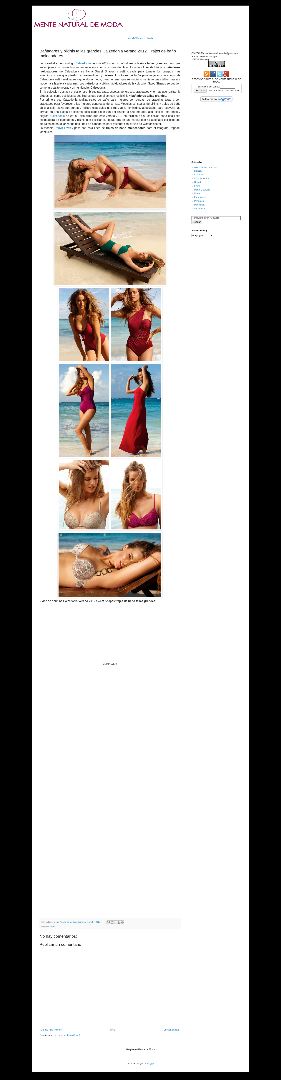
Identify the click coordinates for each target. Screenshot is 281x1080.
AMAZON (133, 38)
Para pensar (200, 197)
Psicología (199, 204)
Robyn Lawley (64, 128)
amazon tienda (145, 38)
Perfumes (199, 201)
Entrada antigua (171, 1029)
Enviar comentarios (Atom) (67, 1035)
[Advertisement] (107, 31)
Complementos (201, 178)
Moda (53, 926)
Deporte (198, 182)
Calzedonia (83, 63)
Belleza (198, 171)
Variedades (199, 208)
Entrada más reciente (51, 1029)
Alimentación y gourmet (205, 167)
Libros (197, 186)
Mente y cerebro (202, 189)
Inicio (112, 1029)
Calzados (199, 174)
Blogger (150, 1063)
